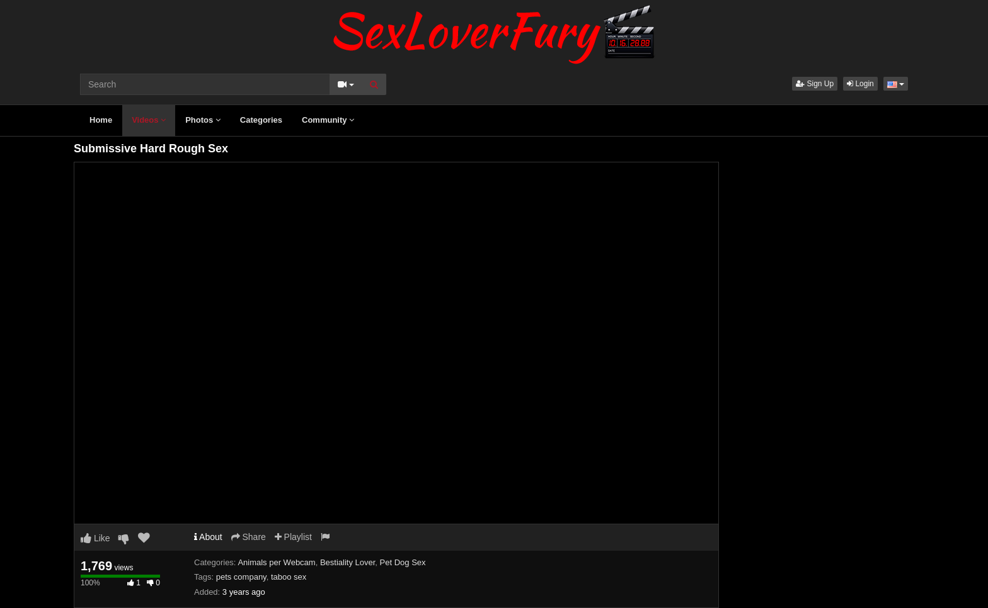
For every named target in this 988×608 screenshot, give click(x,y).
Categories (261, 120)
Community (328, 120)
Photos (203, 120)
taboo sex (288, 577)
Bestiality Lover (347, 562)
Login (860, 83)
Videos (149, 120)
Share (248, 537)
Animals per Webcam (276, 562)
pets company (241, 577)
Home (100, 120)
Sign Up (815, 83)
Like (95, 538)
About (208, 537)
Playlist (293, 537)
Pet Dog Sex (403, 562)
